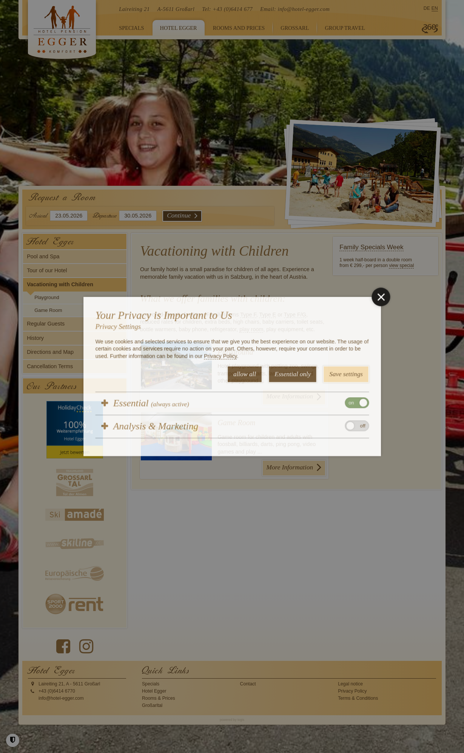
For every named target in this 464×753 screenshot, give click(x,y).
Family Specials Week (371, 247)
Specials (150, 684)
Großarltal (152, 705)
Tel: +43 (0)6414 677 (227, 9)
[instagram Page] (86, 646)
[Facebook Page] (63, 646)
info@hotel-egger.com (303, 9)
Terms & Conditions (358, 698)
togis (240, 720)
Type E (267, 315)
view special (401, 265)
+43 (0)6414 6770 (57, 691)
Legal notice (350, 684)
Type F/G (295, 315)
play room (251, 329)
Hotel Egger (154, 691)
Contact (248, 684)
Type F (248, 315)
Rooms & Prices (158, 698)
